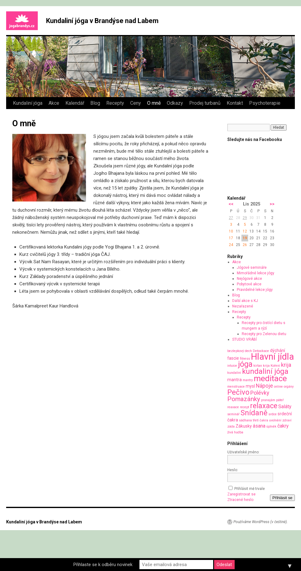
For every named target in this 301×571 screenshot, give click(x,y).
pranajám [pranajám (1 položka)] (268, 400)
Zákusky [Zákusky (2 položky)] (244, 426)
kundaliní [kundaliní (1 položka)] (234, 373)
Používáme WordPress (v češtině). (260, 522)
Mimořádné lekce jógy (255, 273)
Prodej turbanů (205, 103)
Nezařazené (242, 306)
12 (245, 231)
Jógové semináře (252, 267)
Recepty (115, 103)
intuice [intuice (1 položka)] (232, 366)
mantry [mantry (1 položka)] (248, 380)
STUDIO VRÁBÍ (244, 339)
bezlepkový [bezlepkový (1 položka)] (235, 351)
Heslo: (232, 470)
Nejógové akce (249, 278)
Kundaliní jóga (27, 103)
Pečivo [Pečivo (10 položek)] (238, 392)
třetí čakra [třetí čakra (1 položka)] (260, 420)
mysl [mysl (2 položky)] (250, 386)
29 (245, 218)
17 (231, 238)
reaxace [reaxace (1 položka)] (233, 407)
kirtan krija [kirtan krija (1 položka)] (261, 366)
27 (231, 218)
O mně (154, 103)
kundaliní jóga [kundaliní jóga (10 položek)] (265, 371)
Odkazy (175, 103)
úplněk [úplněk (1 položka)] (271, 426)
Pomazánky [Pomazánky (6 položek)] (243, 399)
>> (272, 204)
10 (231, 231)
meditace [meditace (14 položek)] (270, 378)
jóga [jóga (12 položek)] (245, 364)
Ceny (135, 103)
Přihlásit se (282, 497)
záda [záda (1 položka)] (231, 426)
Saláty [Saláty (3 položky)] (284, 406)
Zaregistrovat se (241, 494)
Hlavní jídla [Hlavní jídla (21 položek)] (272, 356)
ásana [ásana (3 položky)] (259, 426)
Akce (54, 103)
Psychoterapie (264, 103)
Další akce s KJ (245, 301)
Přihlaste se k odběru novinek (102, 564)
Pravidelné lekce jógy (255, 289)
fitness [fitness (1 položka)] (245, 359)
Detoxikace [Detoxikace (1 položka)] (261, 351)
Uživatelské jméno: (243, 452)
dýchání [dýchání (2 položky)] (277, 350)
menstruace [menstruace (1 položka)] (236, 387)
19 (245, 238)
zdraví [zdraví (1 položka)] (286, 420)
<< (231, 204)
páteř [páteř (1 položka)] (280, 400)
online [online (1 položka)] (278, 387)
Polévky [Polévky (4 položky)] (259, 392)
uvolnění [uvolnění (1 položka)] (275, 420)
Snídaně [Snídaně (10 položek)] (254, 413)
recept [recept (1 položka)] (244, 407)
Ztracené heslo (240, 500)
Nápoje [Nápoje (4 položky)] (264, 385)
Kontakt (235, 103)
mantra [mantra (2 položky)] (234, 379)
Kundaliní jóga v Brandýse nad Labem (102, 21)
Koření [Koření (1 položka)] (275, 366)
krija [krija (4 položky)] (286, 365)
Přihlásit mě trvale (249, 489)
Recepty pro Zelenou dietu (264, 334)
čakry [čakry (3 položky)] (283, 426)
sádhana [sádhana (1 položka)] (245, 420)
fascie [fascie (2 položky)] (233, 358)
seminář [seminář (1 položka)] (233, 414)
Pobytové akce (249, 284)
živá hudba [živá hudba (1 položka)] (235, 432)
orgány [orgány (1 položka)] (289, 387)
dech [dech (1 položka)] (248, 351)
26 (245, 245)
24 (231, 245)
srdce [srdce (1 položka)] (272, 414)
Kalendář (74, 103)
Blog (95, 103)
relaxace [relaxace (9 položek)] (263, 405)
